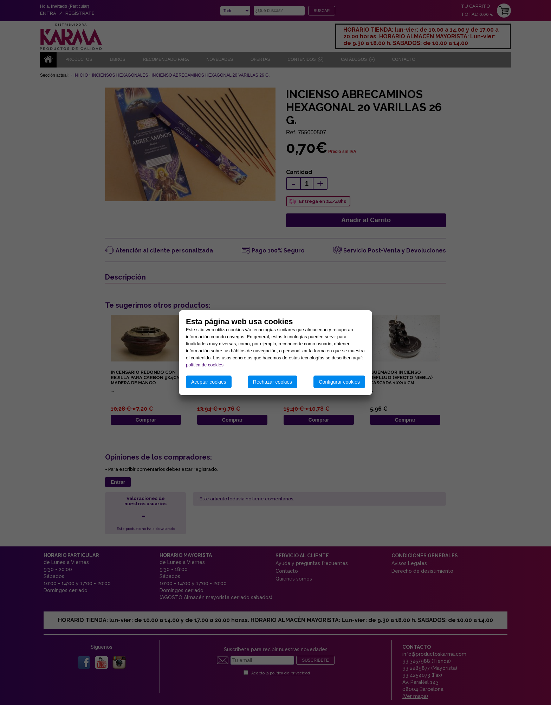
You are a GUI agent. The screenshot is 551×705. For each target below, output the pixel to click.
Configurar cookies (339, 382)
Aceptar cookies (208, 382)
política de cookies (204, 364)
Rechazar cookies (272, 382)
